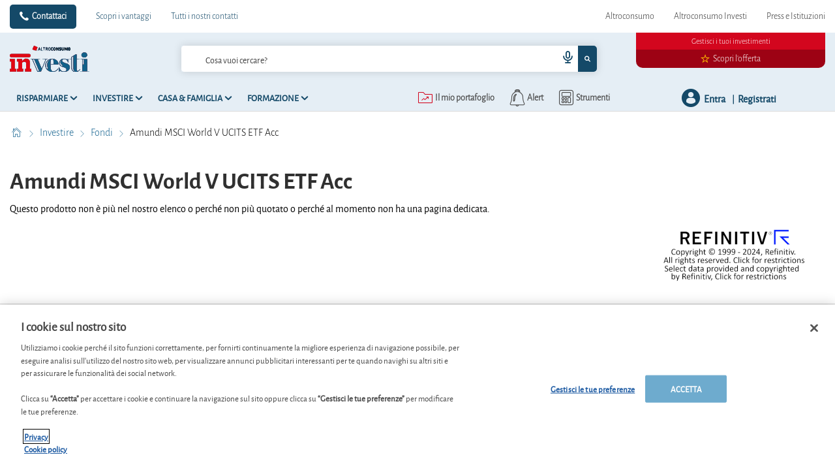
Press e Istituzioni (796, 16)
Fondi (103, 132)
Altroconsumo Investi (710, 16)
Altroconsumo (629, 16)
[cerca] (349, 59)
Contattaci (49, 16)
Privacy (36, 441)
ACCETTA (686, 394)
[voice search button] (562, 59)
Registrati (757, 98)
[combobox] (389, 59)
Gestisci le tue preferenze (593, 394)
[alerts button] (525, 98)
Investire (58, 132)
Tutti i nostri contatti (204, 16)
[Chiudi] (814, 333)
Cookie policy (45, 454)
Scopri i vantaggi (123, 16)
